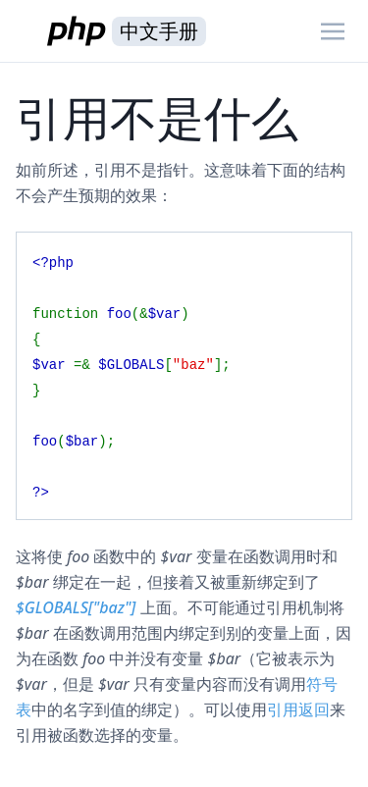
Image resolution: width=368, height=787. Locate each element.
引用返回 (298, 709)
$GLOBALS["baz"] (75, 607)
